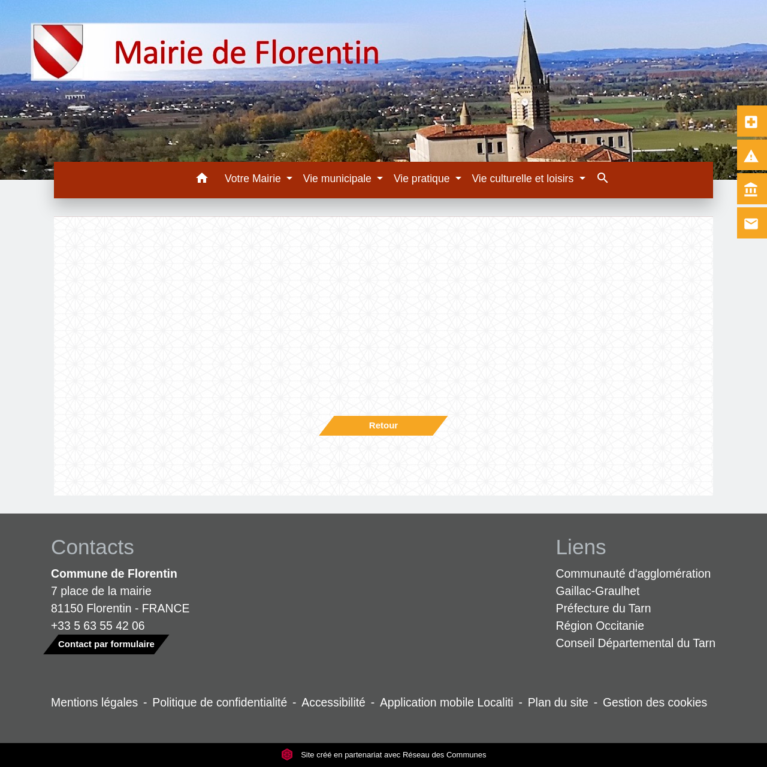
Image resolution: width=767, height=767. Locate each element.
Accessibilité (333, 702)
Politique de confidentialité (219, 702)
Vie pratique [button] (423, 179)
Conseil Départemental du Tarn (636, 643)
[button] (201, 180)
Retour (383, 425)
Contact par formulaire (106, 644)
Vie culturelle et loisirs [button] (524, 179)
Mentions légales (94, 702)
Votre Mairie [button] (254, 179)
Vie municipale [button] (339, 179)
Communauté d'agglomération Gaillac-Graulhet (633, 582)
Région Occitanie (600, 625)
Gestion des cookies (655, 702)
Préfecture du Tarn (603, 608)
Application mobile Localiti (447, 702)
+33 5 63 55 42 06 (98, 625)
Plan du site (558, 702)
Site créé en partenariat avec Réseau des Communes (384, 754)
